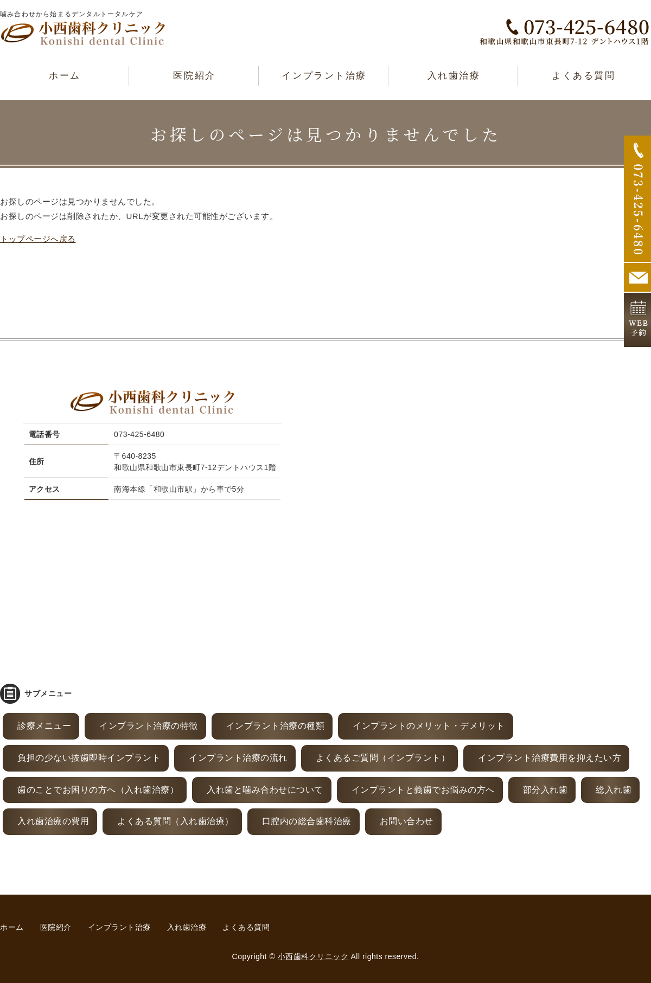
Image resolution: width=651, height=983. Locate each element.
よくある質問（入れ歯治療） (175, 821)
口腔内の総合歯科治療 (307, 821)
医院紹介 (194, 75)
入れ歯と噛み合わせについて (265, 789)
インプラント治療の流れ (238, 757)
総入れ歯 (613, 789)
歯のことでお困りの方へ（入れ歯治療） (97, 789)
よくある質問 (583, 75)
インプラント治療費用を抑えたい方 (549, 757)
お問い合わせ (406, 821)
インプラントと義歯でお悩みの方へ (423, 789)
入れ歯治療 (454, 75)
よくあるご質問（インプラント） (383, 757)
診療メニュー (44, 725)
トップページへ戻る (38, 238)
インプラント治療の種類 (275, 725)
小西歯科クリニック (313, 956)
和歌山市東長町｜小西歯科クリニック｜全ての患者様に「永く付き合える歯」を (83, 33)
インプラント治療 (324, 75)
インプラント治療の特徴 (148, 725)
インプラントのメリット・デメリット (429, 725)
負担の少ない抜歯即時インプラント (89, 757)
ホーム (65, 75)
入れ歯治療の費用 (53, 821)
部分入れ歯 (545, 789)
